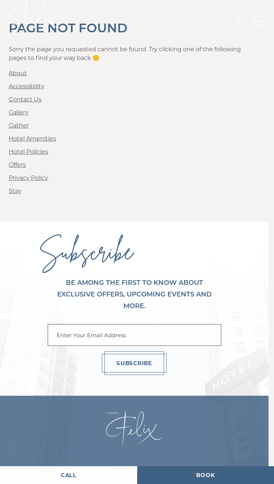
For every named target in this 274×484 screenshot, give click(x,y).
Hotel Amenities (32, 138)
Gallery (18, 112)
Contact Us (25, 99)
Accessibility (26, 86)
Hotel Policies (28, 151)
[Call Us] (240, 21)
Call (68, 475)
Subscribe (134, 363)
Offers (17, 164)
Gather (19, 125)
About (18, 73)
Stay (15, 190)
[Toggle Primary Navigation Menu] (259, 21)
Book (205, 475)
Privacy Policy (28, 177)
